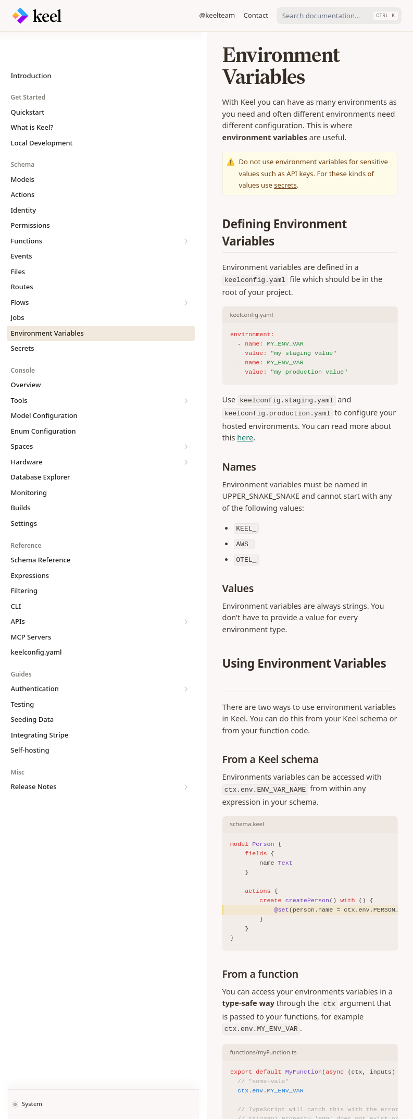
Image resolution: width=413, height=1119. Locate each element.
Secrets (22, 317)
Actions (23, 163)
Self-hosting (30, 718)
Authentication (60, 657)
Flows (60, 271)
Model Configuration (44, 384)
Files (18, 240)
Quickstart (28, 80)
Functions (60, 210)
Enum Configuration (43, 399)
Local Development (42, 111)
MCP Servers (31, 605)
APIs (60, 590)
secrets (263, 139)
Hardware (60, 431)
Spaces (60, 415)
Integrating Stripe (40, 703)
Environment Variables (47, 301)
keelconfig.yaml (36, 620)
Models (22, 148)
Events (21, 224)
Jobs (17, 286)
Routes (22, 255)
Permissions (30, 194)
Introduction (31, 44)
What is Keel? (32, 96)
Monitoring (29, 461)
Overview (26, 353)
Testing (22, 673)
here (149, 350)
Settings (24, 492)
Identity (23, 178)
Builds (21, 476)
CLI (16, 575)
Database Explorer (40, 445)
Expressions (30, 544)
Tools (60, 369)
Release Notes (60, 755)
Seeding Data (32, 688)
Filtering (24, 559)
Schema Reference (41, 528)
